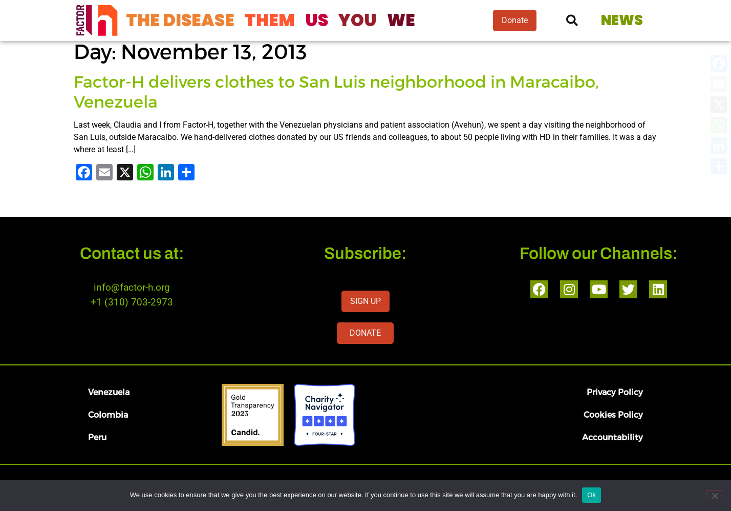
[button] (572, 20)
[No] (714, 494)
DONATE (365, 333)
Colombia (108, 414)
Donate (515, 20)
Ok (591, 495)
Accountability (612, 437)
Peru (97, 437)
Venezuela (109, 392)
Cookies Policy (613, 414)
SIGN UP (365, 301)
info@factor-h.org (132, 287)
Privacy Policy (615, 392)
